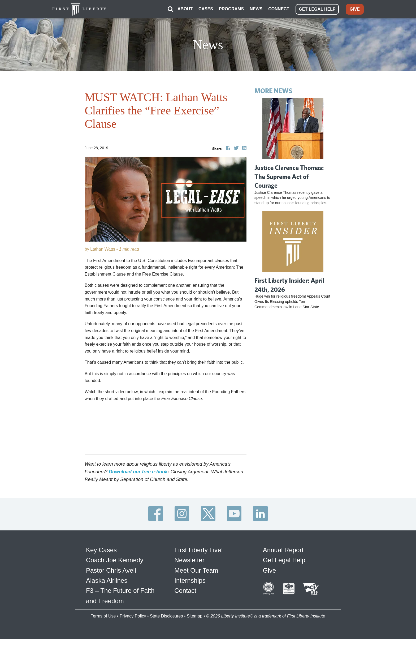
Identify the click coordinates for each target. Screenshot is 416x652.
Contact (185, 590)
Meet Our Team (196, 570)
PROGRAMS (231, 9)
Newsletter (189, 560)
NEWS (256, 9)
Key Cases (101, 550)
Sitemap (194, 616)
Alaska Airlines (106, 580)
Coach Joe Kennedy (114, 560)
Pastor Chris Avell (111, 570)
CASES (205, 9)
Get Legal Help (284, 560)
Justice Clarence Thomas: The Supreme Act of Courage (289, 176)
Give (269, 570)
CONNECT (278, 9)
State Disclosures (166, 616)
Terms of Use (103, 616)
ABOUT (185, 9)
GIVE (355, 9)
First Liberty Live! (198, 550)
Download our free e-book (138, 471)
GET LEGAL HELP (317, 9)
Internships (189, 580)
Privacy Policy (133, 616)
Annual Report (283, 550)
